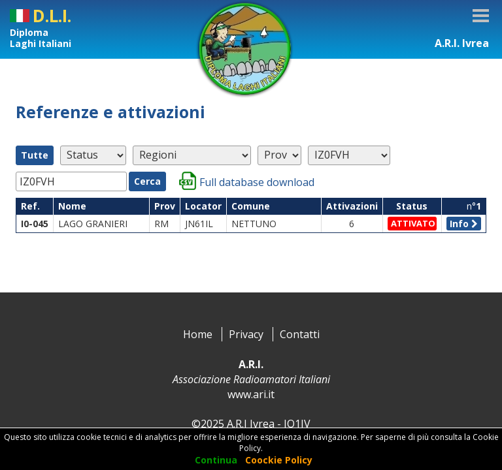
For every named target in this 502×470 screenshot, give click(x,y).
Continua (216, 460)
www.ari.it (251, 394)
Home (197, 334)
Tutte (34, 155)
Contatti (300, 334)
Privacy (246, 334)
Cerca (147, 181)
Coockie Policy (278, 460)
